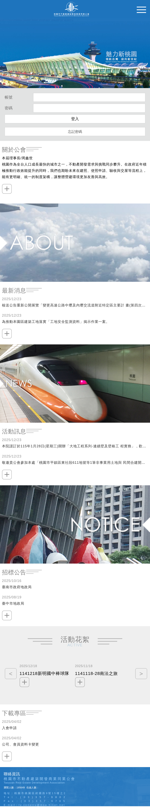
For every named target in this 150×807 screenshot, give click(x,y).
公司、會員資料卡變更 (20, 744)
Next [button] (140, 675)
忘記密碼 (75, 132)
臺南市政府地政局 (17, 587)
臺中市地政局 (13, 603)
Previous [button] (10, 675)
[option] (47, 674)
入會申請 (9, 728)
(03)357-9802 (44, 797)
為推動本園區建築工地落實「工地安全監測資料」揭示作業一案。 (56, 322)
